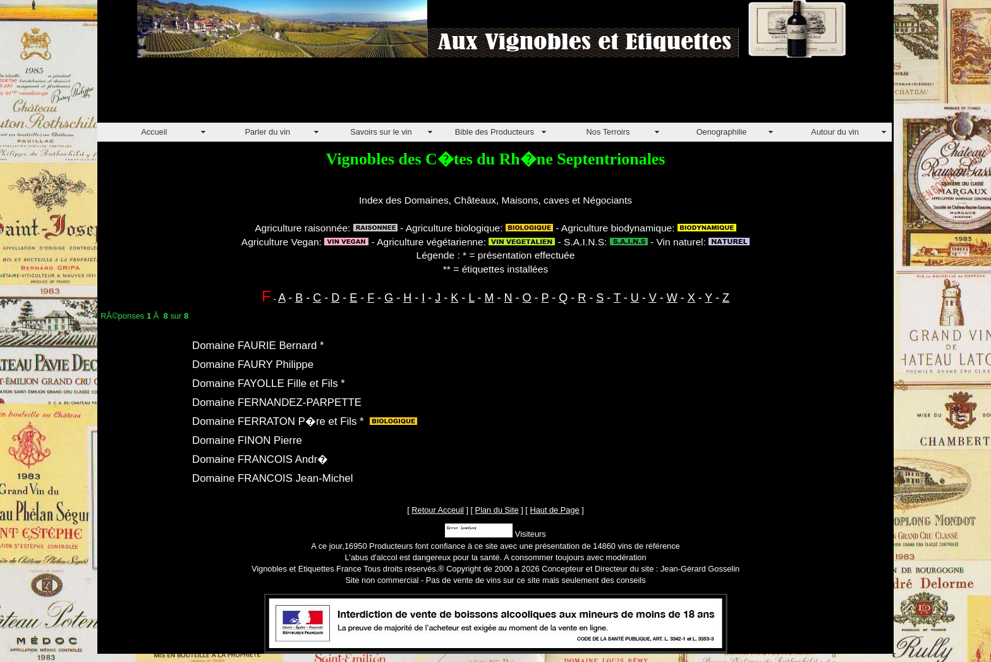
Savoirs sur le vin (380, 132)
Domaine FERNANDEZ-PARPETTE (277, 402)
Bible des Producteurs (494, 132)
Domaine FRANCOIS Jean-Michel (272, 478)
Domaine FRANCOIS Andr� (260, 459)
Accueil (154, 132)
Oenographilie (721, 132)
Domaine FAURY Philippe (252, 365)
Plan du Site (497, 510)
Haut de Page (554, 510)
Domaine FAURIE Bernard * (258, 346)
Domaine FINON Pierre (247, 440)
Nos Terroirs (608, 132)
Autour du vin (834, 132)
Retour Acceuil (437, 510)
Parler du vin (267, 132)
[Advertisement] (327, 94)
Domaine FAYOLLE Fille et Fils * (268, 383)
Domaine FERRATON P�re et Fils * (278, 421)
